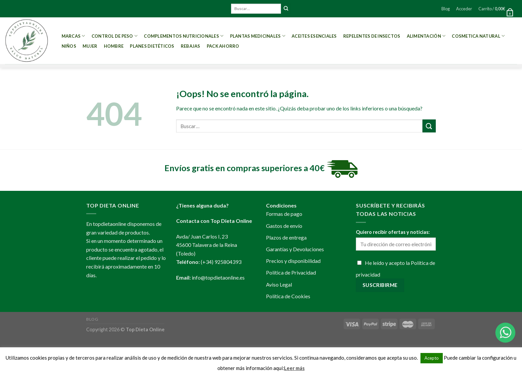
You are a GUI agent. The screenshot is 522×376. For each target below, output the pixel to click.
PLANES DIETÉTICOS (152, 46)
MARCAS (73, 36)
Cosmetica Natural (478, 36)
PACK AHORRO (223, 46)
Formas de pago (284, 214)
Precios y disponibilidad (293, 261)
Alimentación (426, 36)
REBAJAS (190, 46)
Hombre (114, 46)
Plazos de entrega (286, 237)
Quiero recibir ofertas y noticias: (393, 232)
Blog (445, 8)
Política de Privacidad (291, 272)
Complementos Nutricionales (183, 36)
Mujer (90, 46)
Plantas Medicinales (257, 36)
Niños (69, 46)
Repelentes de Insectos (371, 36)
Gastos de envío (284, 226)
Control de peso (114, 36)
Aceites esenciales (314, 36)
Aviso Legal (279, 284)
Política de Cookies (288, 296)
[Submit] (286, 9)
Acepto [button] (431, 358)
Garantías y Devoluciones (295, 249)
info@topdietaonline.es (218, 277)
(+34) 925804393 (221, 262)
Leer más (294, 368)
